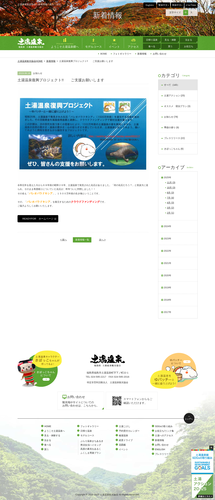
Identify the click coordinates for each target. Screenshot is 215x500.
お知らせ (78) (171, 116)
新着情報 (142, 53)
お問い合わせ (160, 53)
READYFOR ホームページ (37, 218)
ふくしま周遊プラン (90, 453)
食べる (151, 46)
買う (170, 46)
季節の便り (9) (171, 127)
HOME (103, 53)
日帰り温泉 (152, 39)
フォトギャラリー (122, 53)
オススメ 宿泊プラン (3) (177, 106)
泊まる (188, 39)
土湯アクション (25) (174, 95)
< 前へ (63, 239)
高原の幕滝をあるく (90, 449)
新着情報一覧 (82, 239)
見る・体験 (170, 39)
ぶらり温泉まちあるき (91, 441)
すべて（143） (171, 85)
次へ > (102, 239)
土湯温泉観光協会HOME (30, 61)
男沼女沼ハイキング (90, 445)
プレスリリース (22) (174, 138)
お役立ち (188, 46)
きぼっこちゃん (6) (174, 148)
